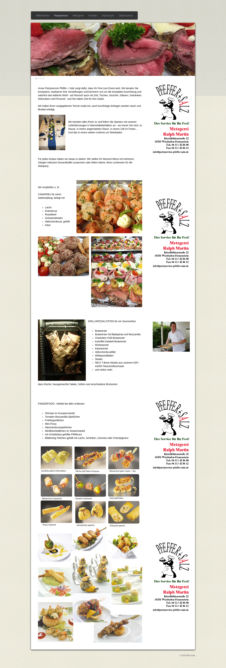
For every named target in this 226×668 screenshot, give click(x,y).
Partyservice (61, 15)
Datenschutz (126, 15)
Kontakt (93, 15)
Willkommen (42, 15)
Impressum (108, 15)
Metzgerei (78, 15)
